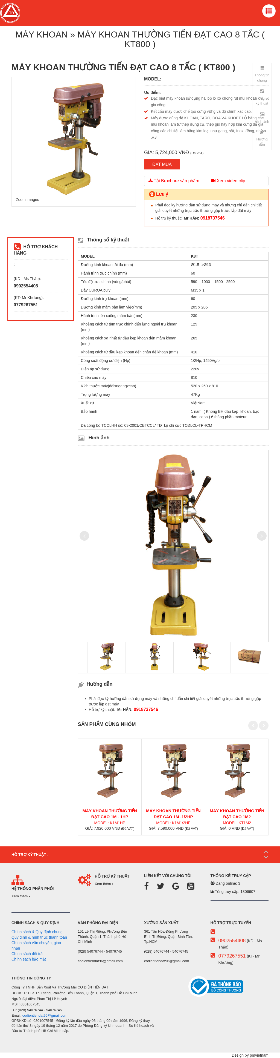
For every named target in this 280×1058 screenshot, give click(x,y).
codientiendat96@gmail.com (44, 1015)
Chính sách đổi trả (27, 954)
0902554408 (232, 940)
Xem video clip (228, 180)
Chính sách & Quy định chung (37, 932)
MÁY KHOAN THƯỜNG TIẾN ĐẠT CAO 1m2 (237, 813)
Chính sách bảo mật (28, 959)
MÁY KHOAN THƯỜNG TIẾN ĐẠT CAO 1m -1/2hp (173, 813)
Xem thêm (20, 896)
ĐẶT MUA (162, 164)
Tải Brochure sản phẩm (173, 180)
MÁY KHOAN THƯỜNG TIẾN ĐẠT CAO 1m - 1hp (110, 813)
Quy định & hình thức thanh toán (39, 937)
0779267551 (232, 956)
